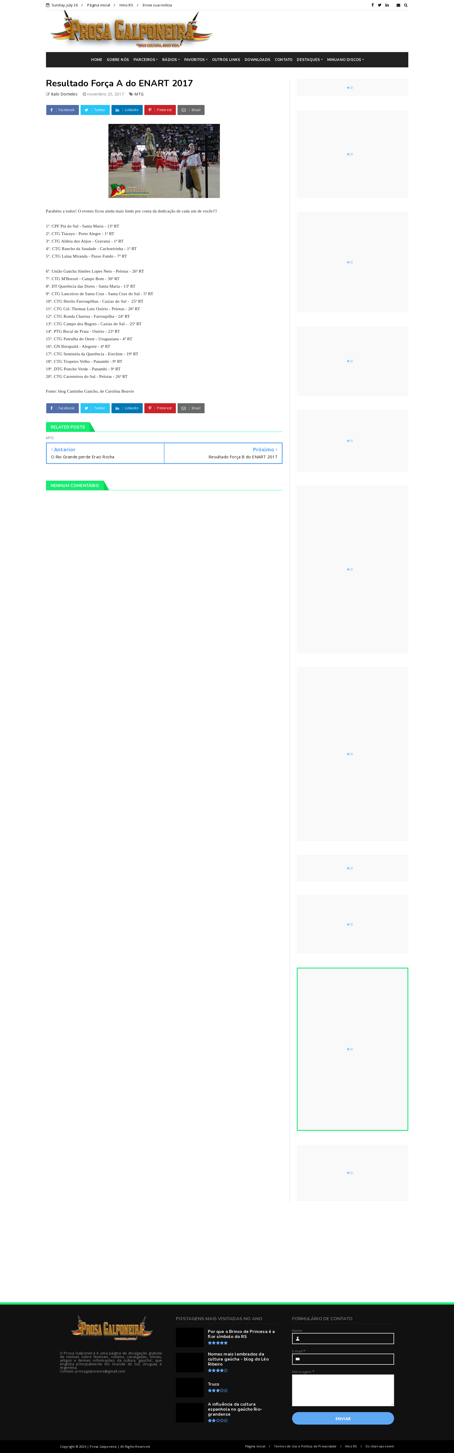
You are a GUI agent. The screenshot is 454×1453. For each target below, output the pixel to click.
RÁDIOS (169, 59)
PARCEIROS (144, 59)
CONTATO (283, 59)
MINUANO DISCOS (344, 59)
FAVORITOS (194, 59)
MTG (139, 94)
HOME (96, 59)
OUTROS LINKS (226, 59)
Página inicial (98, 5)
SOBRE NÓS (118, 59)
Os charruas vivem (379, 1446)
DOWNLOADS (257, 59)
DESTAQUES (308, 59)
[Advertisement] (315, 31)
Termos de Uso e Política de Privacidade (305, 1446)
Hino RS (126, 5)
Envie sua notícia (157, 5)
